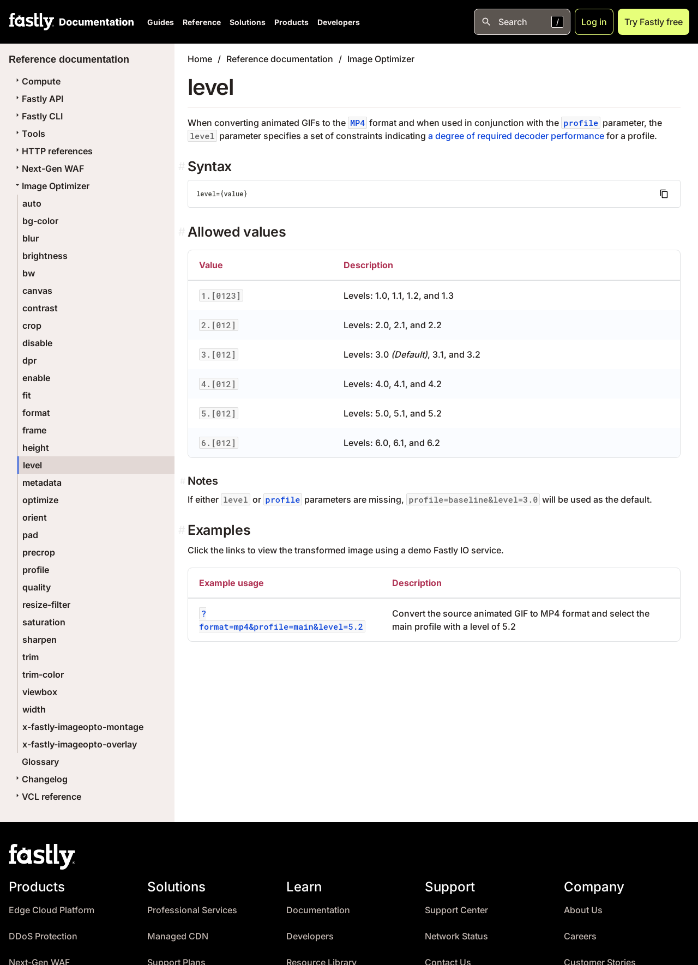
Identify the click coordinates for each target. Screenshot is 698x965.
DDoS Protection (43, 936)
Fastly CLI (38, 116)
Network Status (456, 936)
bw (28, 273)
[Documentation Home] (94, 22)
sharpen (39, 639)
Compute (37, 81)
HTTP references (53, 151)
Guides (160, 22)
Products (291, 22)
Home (200, 58)
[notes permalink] (184, 480)
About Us (583, 910)
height (35, 447)
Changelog (40, 779)
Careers (580, 936)
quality (36, 587)
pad (30, 534)
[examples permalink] (183, 530)
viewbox (39, 691)
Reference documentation (279, 58)
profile (35, 569)
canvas (37, 290)
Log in (594, 21)
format (36, 412)
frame (34, 430)
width (34, 709)
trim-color (43, 674)
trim (30, 657)
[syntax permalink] (183, 166)
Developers (338, 22)
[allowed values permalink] (183, 232)
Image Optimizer (51, 185)
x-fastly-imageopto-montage (82, 726)
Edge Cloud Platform (51, 910)
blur (30, 238)
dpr (29, 360)
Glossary (40, 761)
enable (36, 377)
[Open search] (522, 22)
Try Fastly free (653, 21)
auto (31, 203)
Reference (202, 22)
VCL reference (47, 796)
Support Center (456, 910)
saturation (43, 622)
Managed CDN (177, 936)
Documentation (318, 910)
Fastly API (38, 98)
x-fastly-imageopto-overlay (79, 744)
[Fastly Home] (32, 22)
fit (26, 395)
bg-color (40, 220)
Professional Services (192, 910)
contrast (40, 308)
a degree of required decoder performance (516, 135)
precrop (38, 552)
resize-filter (46, 604)
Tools (29, 133)
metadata (42, 482)
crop (31, 325)
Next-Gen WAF (48, 168)
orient (34, 517)
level (32, 465)
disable (37, 342)
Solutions (248, 22)
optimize (40, 499)
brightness (45, 255)
